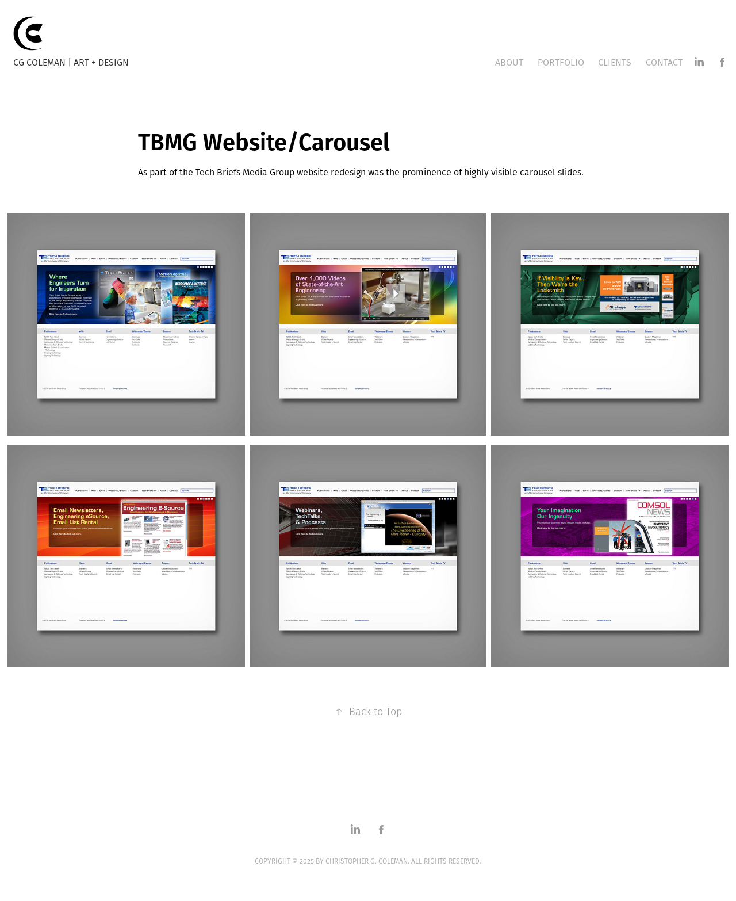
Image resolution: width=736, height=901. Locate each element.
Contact (664, 62)
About (509, 62)
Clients (614, 62)
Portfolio (561, 62)
